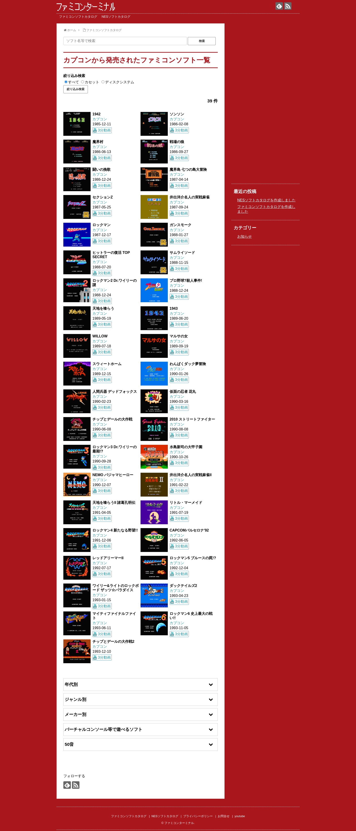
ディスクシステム (119, 82)
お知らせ (244, 236)
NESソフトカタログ (115, 16)
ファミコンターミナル (86, 6)
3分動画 (104, 130)
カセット (92, 82)
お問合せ (224, 816)
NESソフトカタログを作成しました (266, 200)
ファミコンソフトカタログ (78, 16)
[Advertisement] (265, 105)
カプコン (99, 119)
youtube (240, 816)
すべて (73, 82)
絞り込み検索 (74, 76)
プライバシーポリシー (198, 816)
